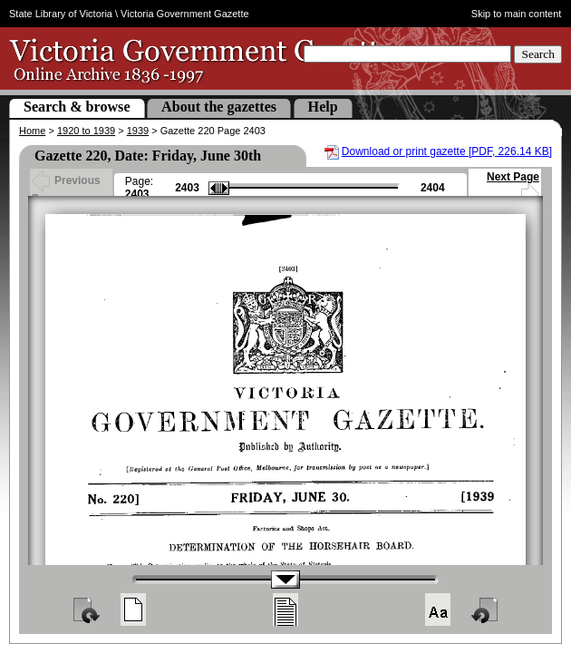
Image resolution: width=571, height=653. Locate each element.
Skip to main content (516, 13)
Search (538, 54)
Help (323, 106)
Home (32, 130)
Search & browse (77, 106)
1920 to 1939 (86, 130)
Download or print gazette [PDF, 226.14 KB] (447, 151)
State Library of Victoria (60, 13)
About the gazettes (218, 106)
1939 (138, 130)
